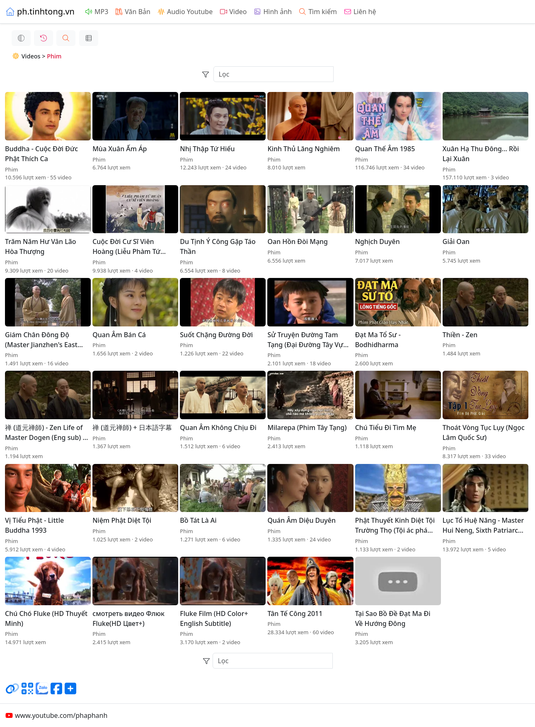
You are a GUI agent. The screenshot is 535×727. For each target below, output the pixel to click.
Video (233, 11)
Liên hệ (360, 11)
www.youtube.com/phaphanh (56, 715)
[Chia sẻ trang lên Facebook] (56, 691)
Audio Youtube (185, 11)
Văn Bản (132, 11)
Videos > (22, 56)
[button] (59, 38)
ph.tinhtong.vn (40, 11)
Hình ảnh (272, 11)
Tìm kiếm (317, 11)
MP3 (96, 11)
